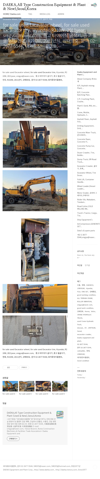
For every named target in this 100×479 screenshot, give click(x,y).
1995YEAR (81, 288)
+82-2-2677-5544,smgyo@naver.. (86, 235)
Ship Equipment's (84, 219)
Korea (87, 311)
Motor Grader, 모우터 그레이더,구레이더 (87, 194)
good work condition (85, 308)
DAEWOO (89, 285)
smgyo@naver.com (84, 305)
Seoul (79, 331)
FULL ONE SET (82, 291)
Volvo (93, 311)
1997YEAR (91, 328)
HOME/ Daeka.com (12, 13)
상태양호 (80, 311)
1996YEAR (81, 354)
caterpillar (81, 351)
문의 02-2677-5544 (84, 347)
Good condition (83, 360)
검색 (89, 5)
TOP (95, 467)
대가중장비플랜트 (83, 357)
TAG (30, 13)
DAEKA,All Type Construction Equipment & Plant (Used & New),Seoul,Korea (49, 5)
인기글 (87, 265)
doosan (80, 328)
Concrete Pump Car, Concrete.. (86, 147)
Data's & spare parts (86, 230)
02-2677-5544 (82, 344)
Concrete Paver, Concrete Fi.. (84, 140)
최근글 (79, 265)
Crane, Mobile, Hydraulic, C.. (83, 113)
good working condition (86, 295)
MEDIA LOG (45, 13)
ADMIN (61, 13)
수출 (78, 285)
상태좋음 (93, 291)
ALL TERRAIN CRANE (84, 298)
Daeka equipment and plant (85, 339)
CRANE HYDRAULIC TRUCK (84, 316)
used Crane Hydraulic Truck (85, 323)
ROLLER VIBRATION (84, 301)
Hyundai (89, 288)
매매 (83, 285)
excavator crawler (84, 334)
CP (85, 328)
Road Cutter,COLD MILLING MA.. (85, 207)
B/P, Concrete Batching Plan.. (83, 93)
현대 (88, 351)
